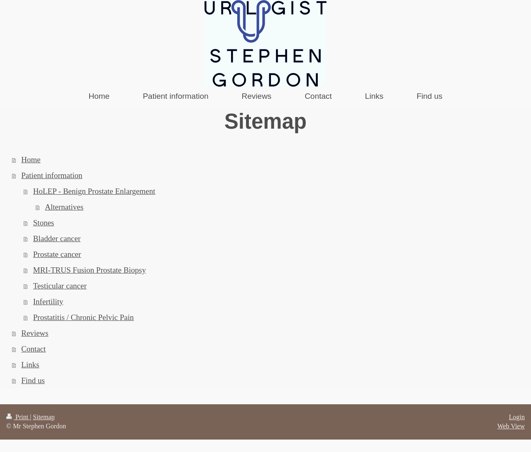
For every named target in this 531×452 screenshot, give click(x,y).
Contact (33, 348)
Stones (43, 222)
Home (30, 159)
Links (30, 364)
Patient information (51, 175)
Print (18, 416)
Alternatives (64, 207)
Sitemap (43, 416)
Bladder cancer (56, 238)
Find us (33, 380)
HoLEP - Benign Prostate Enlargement (94, 191)
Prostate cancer (57, 254)
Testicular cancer (60, 285)
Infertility (48, 301)
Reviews (34, 333)
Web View (511, 426)
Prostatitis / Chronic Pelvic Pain (83, 317)
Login (517, 416)
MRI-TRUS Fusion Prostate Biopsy (89, 270)
